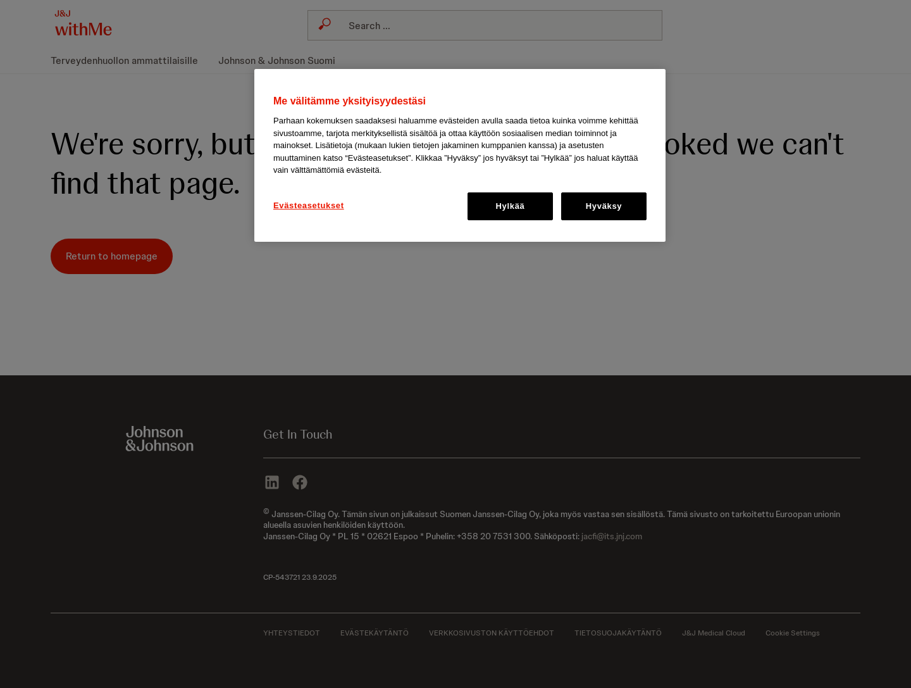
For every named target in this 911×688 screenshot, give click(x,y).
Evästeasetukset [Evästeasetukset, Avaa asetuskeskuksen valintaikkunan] (308, 205)
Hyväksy (604, 206)
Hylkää (510, 206)
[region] (460, 155)
